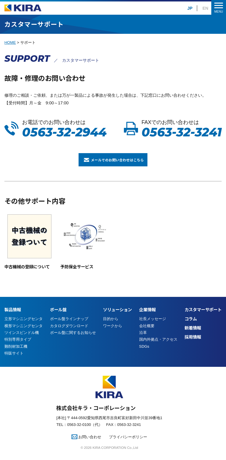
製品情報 (12, 316)
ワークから (112, 332)
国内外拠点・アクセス (158, 346)
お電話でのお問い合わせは (64, 128)
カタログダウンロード (69, 332)
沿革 (143, 339)
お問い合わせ (87, 443)
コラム (191, 325)
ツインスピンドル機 (21, 339)
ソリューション (117, 316)
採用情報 (193, 344)
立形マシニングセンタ (23, 326)
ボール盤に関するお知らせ (73, 339)
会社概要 (146, 332)
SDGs (144, 353)
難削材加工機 (15, 353)
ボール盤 (58, 316)
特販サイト (14, 360)
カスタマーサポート (203, 316)
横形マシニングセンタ (23, 332)
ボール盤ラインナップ (69, 326)
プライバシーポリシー (128, 443)
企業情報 (147, 316)
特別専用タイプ (17, 346)
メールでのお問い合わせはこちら (119, 163)
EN (205, 8)
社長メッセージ (152, 326)
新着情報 (193, 335)
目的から (110, 326)
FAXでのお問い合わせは (182, 128)
